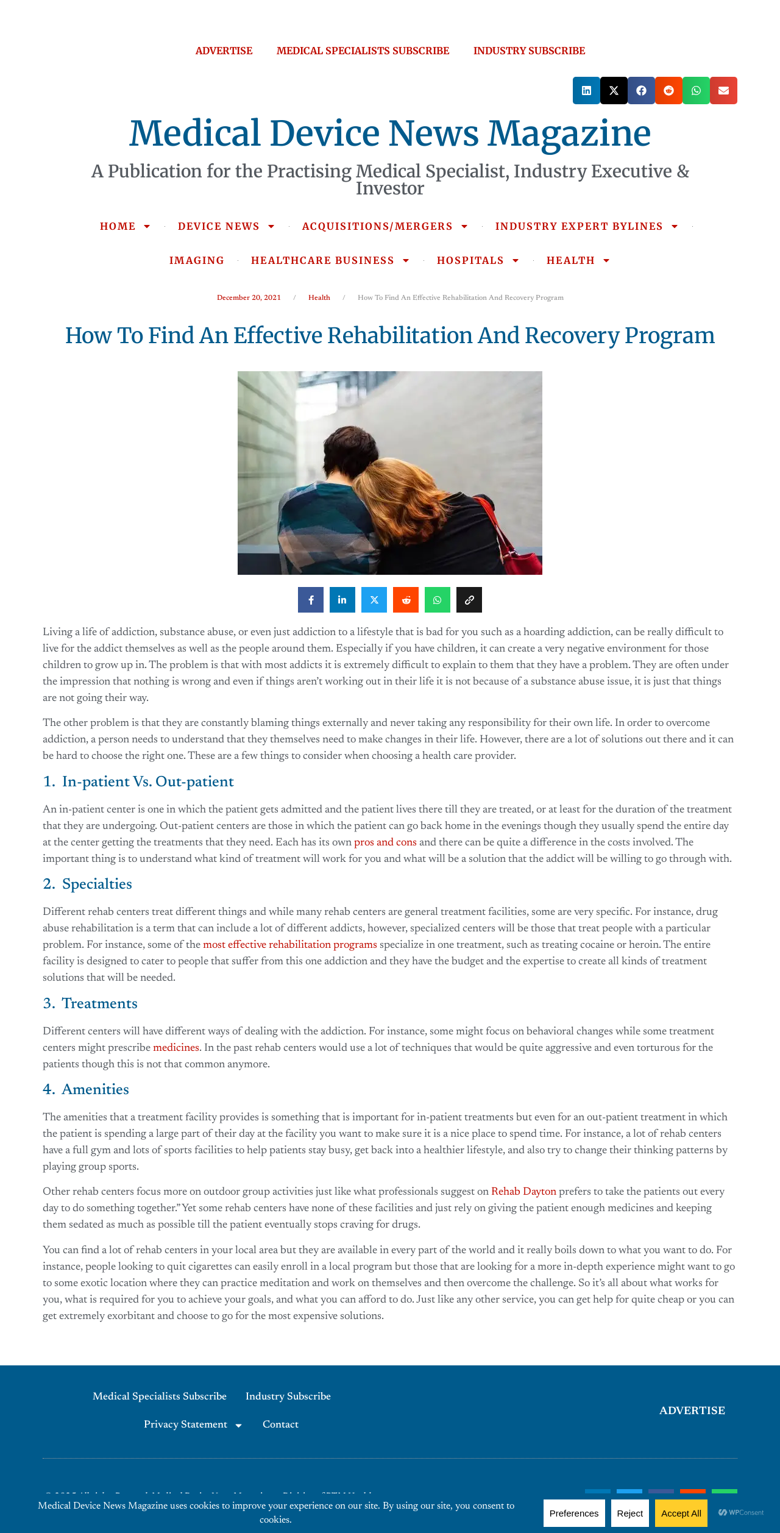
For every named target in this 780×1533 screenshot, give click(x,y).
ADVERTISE (224, 50)
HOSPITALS (478, 260)
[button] (586, 90)
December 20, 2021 (249, 298)
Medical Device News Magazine (390, 133)
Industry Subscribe (288, 1397)
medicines (176, 1048)
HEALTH (579, 260)
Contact (281, 1425)
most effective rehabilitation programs (290, 945)
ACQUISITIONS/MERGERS (385, 226)
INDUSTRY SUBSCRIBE (529, 50)
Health (319, 298)
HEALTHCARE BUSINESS (331, 260)
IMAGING (197, 260)
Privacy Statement (194, 1425)
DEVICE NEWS (227, 226)
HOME (126, 226)
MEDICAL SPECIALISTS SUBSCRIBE (363, 50)
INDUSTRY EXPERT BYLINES (587, 226)
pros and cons (385, 843)
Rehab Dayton (523, 1192)
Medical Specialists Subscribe (160, 1397)
